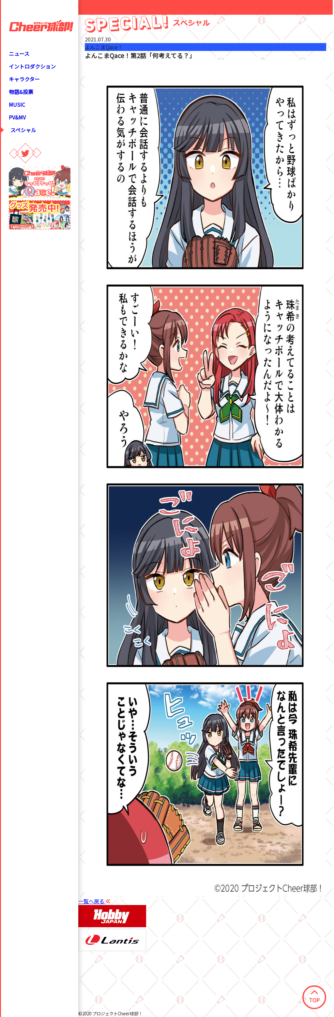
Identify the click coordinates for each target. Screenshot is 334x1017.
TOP (314, 997)
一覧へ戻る (94, 901)
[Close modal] (333, 6)
